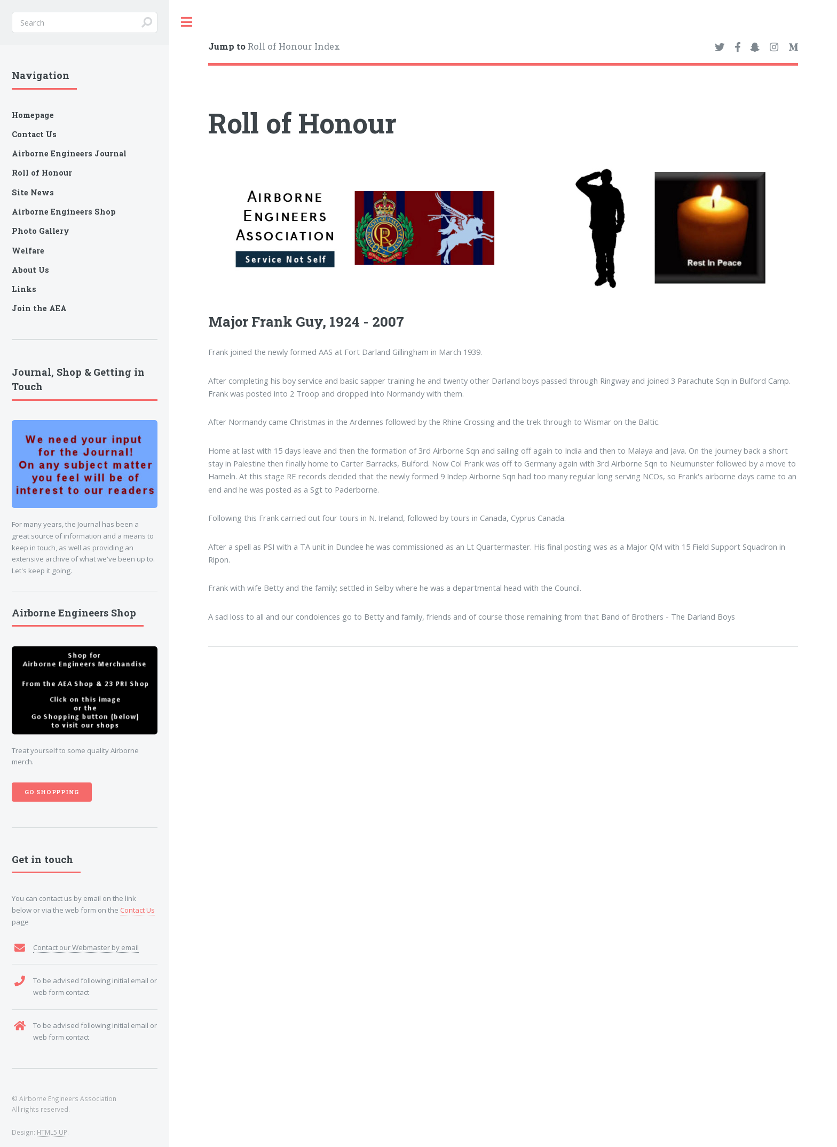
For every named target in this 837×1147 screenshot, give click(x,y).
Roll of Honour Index (274, 46)
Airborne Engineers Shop (64, 212)
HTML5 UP (52, 1132)
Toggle (186, 22)
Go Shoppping (52, 792)
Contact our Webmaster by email (86, 947)
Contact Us (137, 910)
